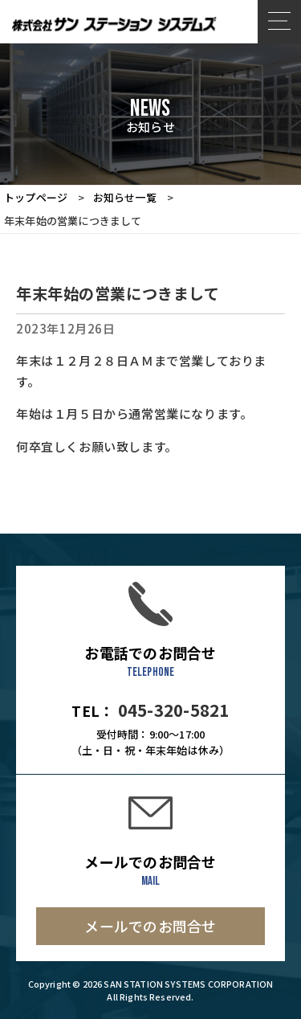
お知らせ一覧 (125, 197)
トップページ (35, 197)
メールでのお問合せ (150, 925)
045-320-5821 (174, 710)
